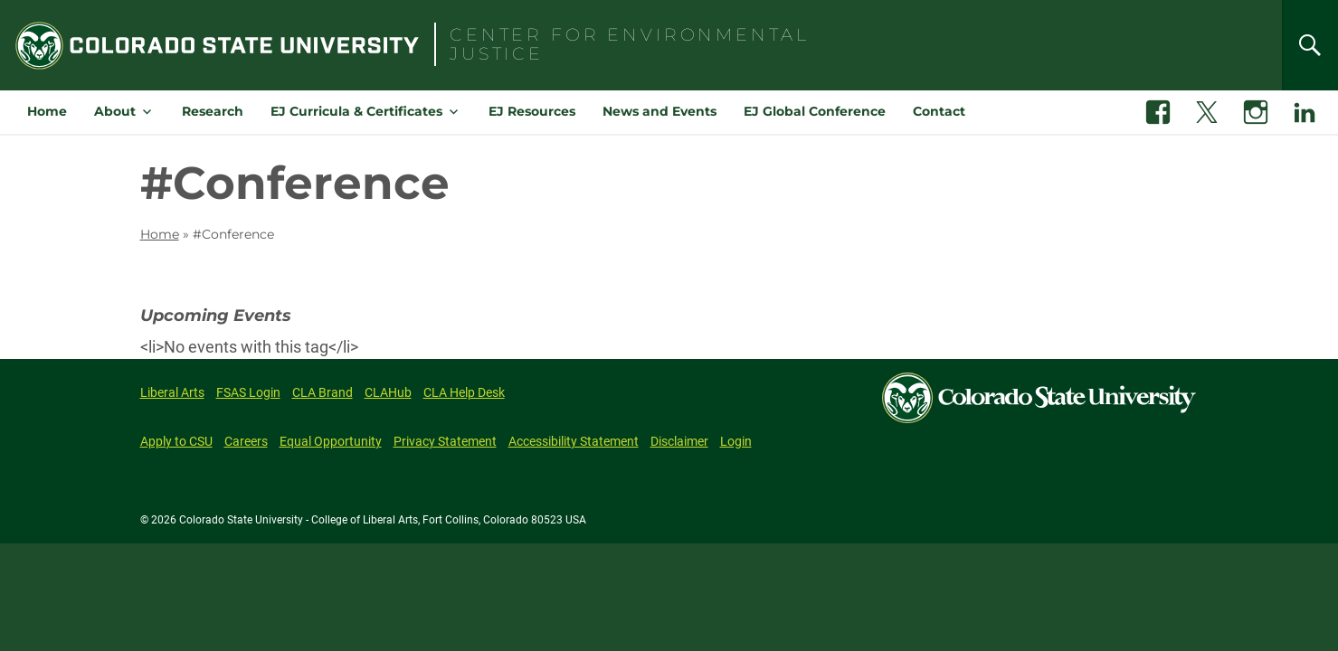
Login (736, 441)
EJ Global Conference (815, 111)
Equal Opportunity (331, 441)
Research (212, 111)
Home (47, 111)
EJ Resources (532, 111)
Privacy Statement (445, 441)
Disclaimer (679, 441)
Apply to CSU (176, 441)
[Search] (1310, 45)
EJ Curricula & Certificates (356, 111)
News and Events (659, 111)
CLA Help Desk (464, 392)
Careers (246, 441)
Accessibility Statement (573, 441)
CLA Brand (322, 392)
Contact (939, 111)
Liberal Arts (172, 392)
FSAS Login (248, 392)
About (115, 111)
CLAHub (388, 392)
